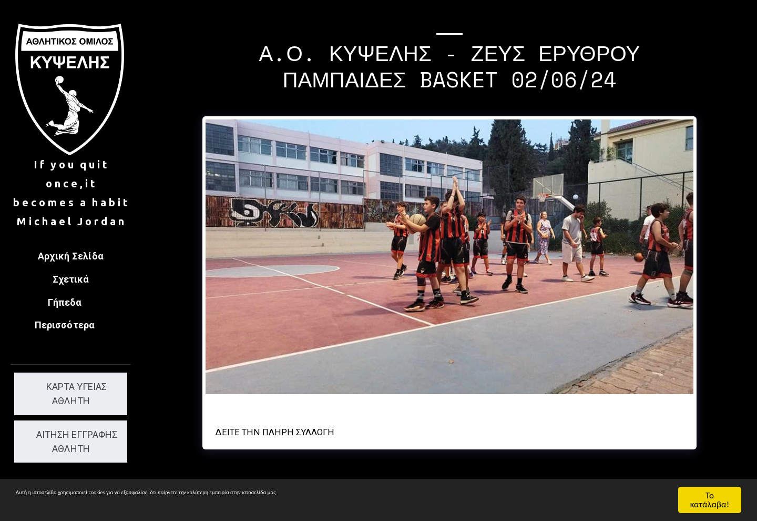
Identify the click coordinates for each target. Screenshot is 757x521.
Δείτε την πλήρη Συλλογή (275, 432)
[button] (71, 303)
